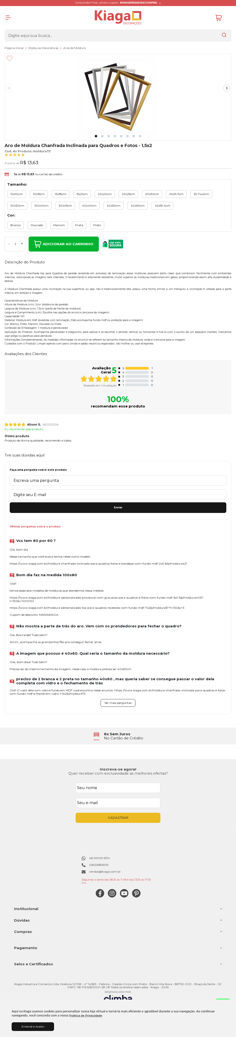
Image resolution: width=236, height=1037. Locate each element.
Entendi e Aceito (33, 1026)
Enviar (118, 507)
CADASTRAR (118, 818)
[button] (96, 136)
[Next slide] (226, 88)
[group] (118, 736)
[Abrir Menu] (8, 17)
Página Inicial (14, 48)
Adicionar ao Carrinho (63, 244)
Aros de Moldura (74, 48)
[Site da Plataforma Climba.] (118, 997)
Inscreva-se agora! (118, 769)
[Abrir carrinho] (222, 18)
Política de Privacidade (85, 1015)
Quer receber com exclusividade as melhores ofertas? (118, 773)
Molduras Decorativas (43, 48)
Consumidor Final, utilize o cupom (116, 2)
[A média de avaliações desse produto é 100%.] (15, 154)
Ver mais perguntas (118, 703)
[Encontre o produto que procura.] (224, 35)
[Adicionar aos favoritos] (10, 58)
